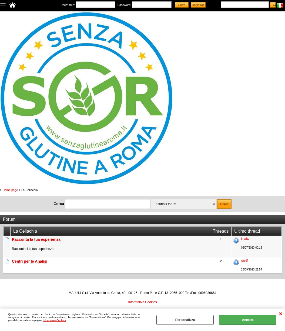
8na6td (245, 238)
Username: (68, 4)
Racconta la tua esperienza (36, 239)
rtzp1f (244, 260)
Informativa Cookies (54, 320)
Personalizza (185, 320)
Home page (10, 190)
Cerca (58, 204)
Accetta (247, 320)
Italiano (280, 5)
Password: (124, 4)
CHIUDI (280, 314)
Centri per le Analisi (29, 261)
